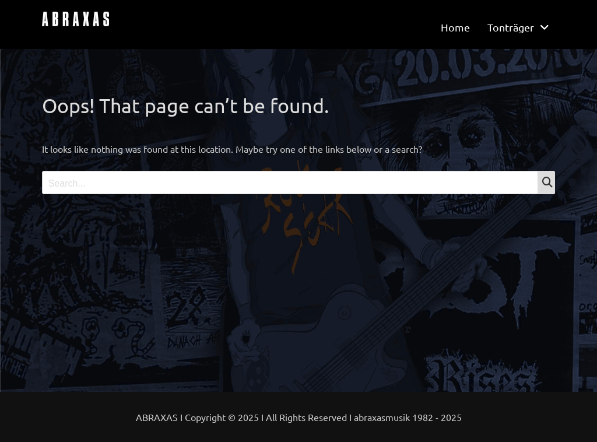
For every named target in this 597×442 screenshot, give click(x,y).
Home (455, 27)
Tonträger (510, 27)
